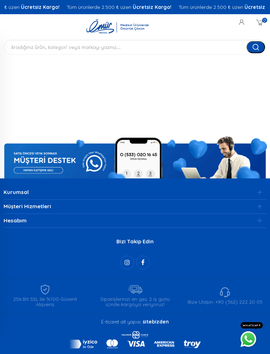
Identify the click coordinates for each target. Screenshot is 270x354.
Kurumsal (16, 192)
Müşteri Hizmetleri (27, 206)
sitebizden (156, 322)
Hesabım (15, 220)
